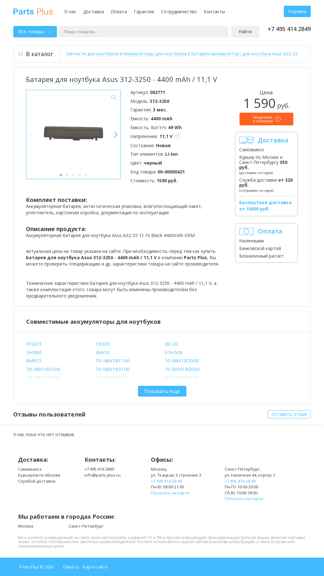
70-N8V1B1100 (113, 360)
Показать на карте (170, 493)
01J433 (34, 344)
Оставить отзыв (289, 414)
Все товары (35, 31)
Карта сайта (95, 567)
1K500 (103, 344)
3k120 (171, 344)
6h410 (102, 352)
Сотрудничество (179, 12)
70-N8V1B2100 (43, 369)
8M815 (34, 360)
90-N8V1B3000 (43, 377)
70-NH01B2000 (182, 369)
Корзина (297, 11)
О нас (70, 12)
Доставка (93, 12)
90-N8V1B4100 (182, 377)
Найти (245, 31)
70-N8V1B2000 (182, 360)
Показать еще (162, 391)
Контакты (214, 12)
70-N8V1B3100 (113, 369)
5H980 (33, 352)
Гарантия (144, 12)
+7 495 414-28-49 (166, 481)
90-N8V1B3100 (113, 377)
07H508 (174, 352)
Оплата (119, 12)
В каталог (35, 54)
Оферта (71, 567)
